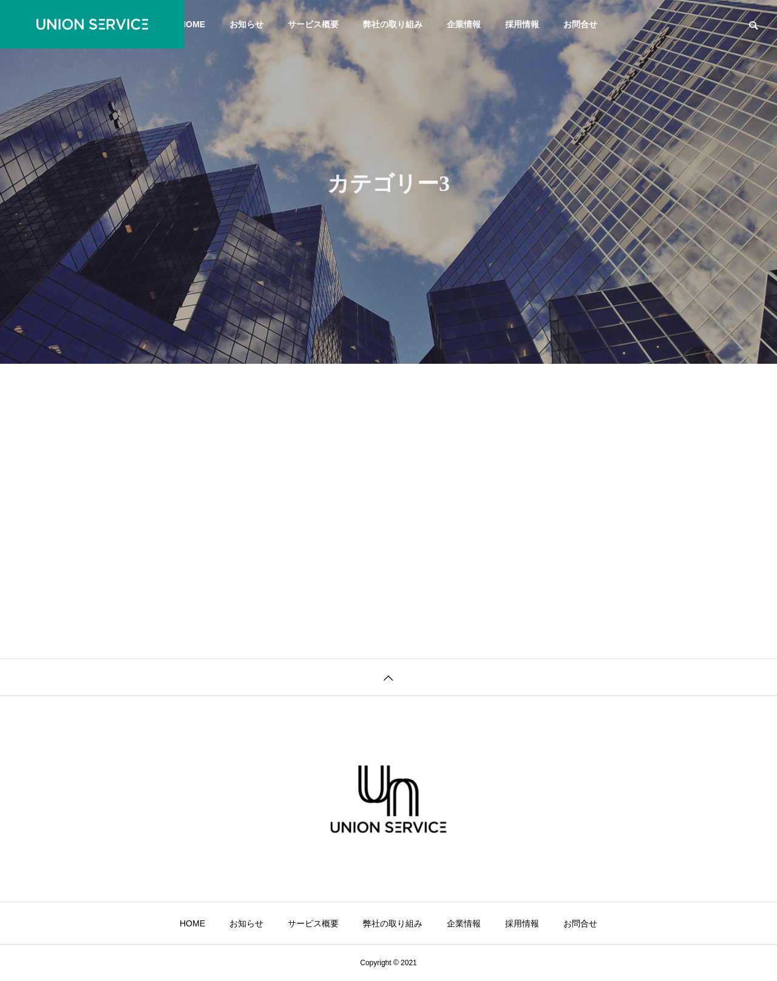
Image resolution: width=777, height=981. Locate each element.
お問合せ (580, 24)
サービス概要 (313, 24)
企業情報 (464, 24)
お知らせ (246, 24)
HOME (192, 24)
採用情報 (522, 24)
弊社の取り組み (392, 24)
